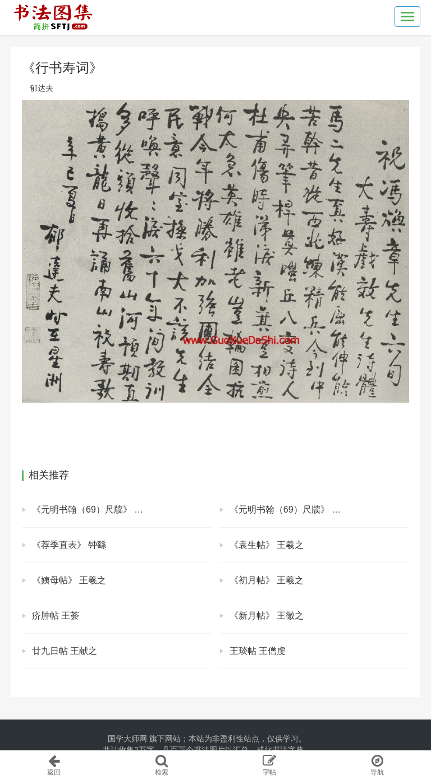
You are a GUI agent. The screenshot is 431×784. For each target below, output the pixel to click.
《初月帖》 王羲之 (267, 580)
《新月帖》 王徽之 (267, 615)
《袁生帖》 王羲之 (267, 545)
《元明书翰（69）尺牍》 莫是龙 (294, 509)
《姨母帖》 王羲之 (69, 580)
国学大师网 (127, 738)
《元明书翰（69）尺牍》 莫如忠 (96, 509)
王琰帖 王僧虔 (258, 651)
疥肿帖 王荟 (55, 615)
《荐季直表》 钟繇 (69, 545)
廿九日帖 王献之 (64, 651)
